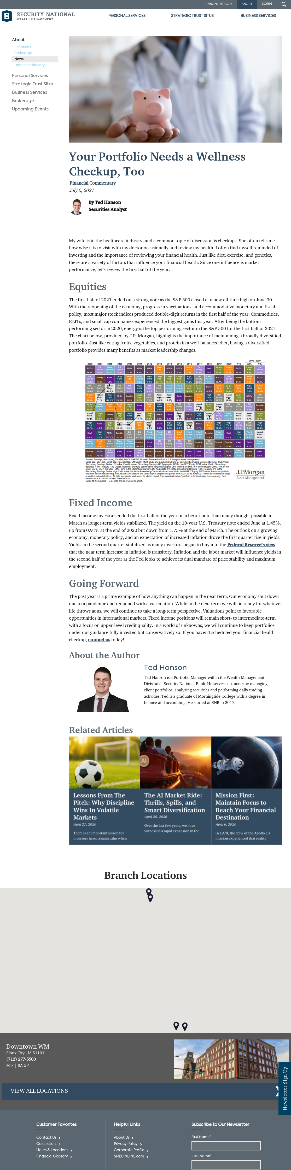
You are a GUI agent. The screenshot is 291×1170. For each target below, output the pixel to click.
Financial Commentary (93, 183)
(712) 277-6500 (21, 1059)
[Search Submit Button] (284, 4)
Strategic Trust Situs (192, 16)
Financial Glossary (29, 65)
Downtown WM (27, 1047)
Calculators (46, 1144)
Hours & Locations (52, 1150)
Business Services (258, 16)
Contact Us (46, 1137)
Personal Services (127, 16)
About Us (122, 1137)
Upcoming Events (30, 109)
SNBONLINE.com (129, 1156)
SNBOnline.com (219, 4)
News (19, 59)
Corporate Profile (129, 1150)
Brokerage (23, 53)
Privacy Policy (126, 1144)
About (18, 40)
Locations (22, 47)
